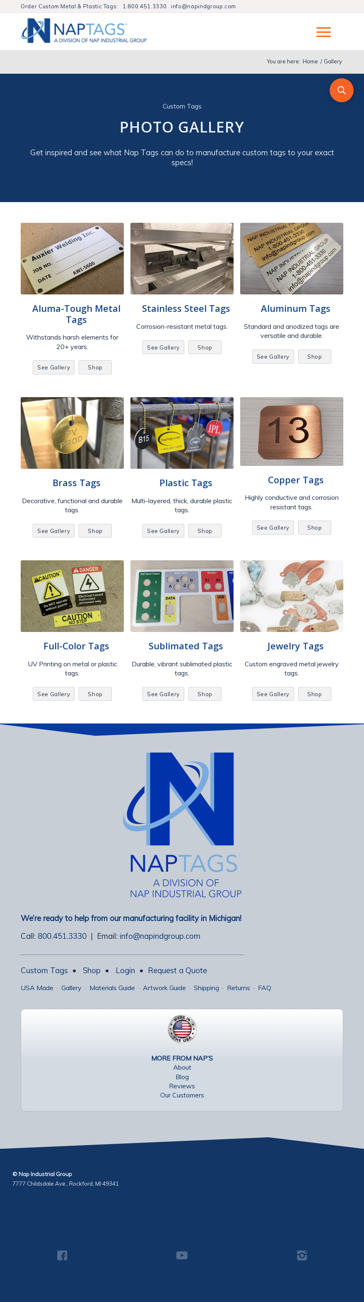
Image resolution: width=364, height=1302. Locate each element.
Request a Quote (177, 970)
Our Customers (182, 1095)
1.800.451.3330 (144, 6)
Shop (92, 970)
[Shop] (95, 367)
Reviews (182, 1086)
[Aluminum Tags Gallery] (291, 258)
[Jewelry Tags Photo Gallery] (291, 596)
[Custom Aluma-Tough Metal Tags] (72, 258)
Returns (238, 988)
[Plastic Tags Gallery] (182, 433)
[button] (342, 90)
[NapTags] (92, 31)
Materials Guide (112, 988)
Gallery (71, 988)
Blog (182, 1077)
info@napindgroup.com (203, 6)
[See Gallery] (54, 367)
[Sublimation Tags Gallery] (182, 596)
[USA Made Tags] (182, 1029)
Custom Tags (44, 970)
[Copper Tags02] (291, 431)
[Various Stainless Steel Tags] (182, 258)
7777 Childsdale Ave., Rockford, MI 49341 (65, 1183)
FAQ (264, 988)
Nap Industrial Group (45, 1174)
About (182, 1067)
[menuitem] (319, 31)
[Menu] (319, 31)
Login (125, 970)
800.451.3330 (62, 936)
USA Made (37, 988)
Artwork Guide (164, 988)
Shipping (206, 988)
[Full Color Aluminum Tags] (72, 596)
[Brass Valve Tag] (72, 433)
